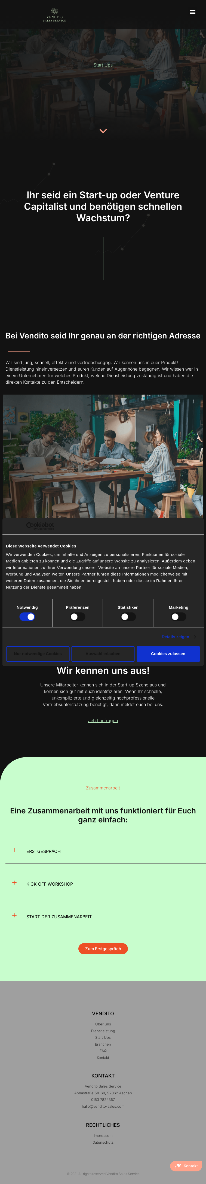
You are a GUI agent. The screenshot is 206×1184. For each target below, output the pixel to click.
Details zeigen (175, 636)
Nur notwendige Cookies (38, 654)
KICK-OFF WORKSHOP (49, 884)
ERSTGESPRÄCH (43, 851)
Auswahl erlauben (102, 654)
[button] (192, 11)
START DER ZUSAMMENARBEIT (59, 916)
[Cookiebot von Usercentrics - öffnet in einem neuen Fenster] (30, 526)
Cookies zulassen (168, 654)
